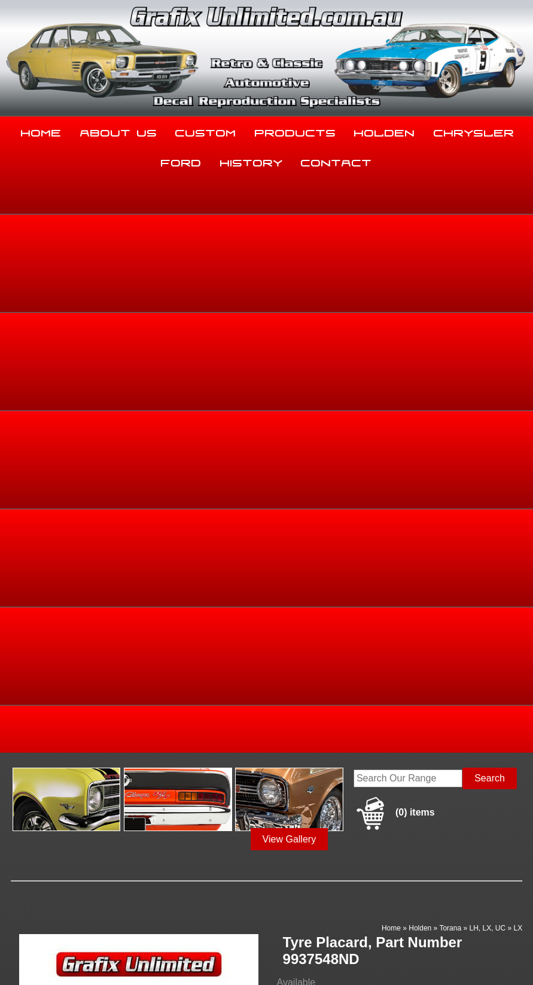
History (251, 160)
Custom (205, 130)
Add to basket (338, 508)
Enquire (338, 535)
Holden (384, 130)
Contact (336, 160)
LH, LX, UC (487, 351)
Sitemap (18, 951)
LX (517, 351)
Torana (450, 351)
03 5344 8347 (34, 853)
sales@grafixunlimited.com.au (69, 883)
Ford (181, 160)
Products (295, 130)
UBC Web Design (31, 958)
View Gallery (289, 262)
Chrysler (474, 130)
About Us (118, 130)
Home (41, 130)
